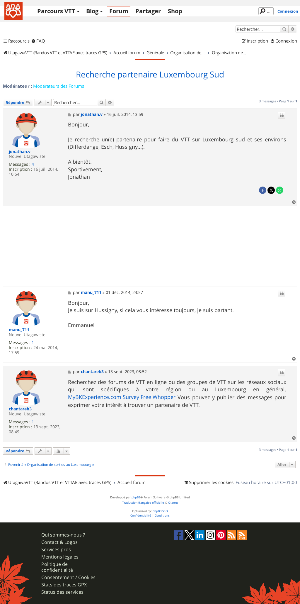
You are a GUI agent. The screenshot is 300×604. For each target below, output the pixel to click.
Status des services (62, 592)
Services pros (56, 549)
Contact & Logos (59, 542)
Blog (92, 11)
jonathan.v (19, 151)
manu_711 (19, 329)
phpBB (136, 497)
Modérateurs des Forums (58, 86)
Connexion (287, 11)
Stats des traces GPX (64, 585)
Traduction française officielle (143, 503)
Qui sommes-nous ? (63, 535)
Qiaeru (173, 503)
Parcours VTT (56, 11)
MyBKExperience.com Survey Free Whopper (121, 396)
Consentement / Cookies (68, 577)
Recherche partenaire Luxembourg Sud (150, 74)
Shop (175, 11)
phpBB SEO (160, 511)
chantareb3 (20, 409)
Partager (148, 11)
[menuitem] (38, 41)
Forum (118, 11)
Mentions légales (60, 557)
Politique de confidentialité (57, 567)
